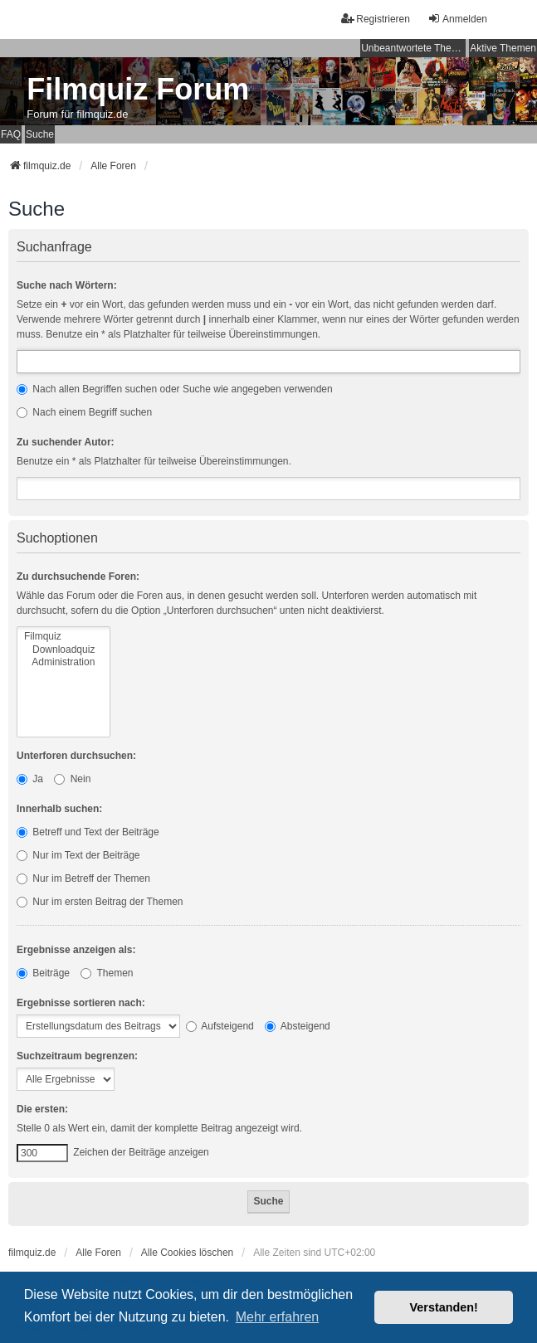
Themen (107, 973)
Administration (63, 662)
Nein (72, 779)
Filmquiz (63, 636)
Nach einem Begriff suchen (84, 412)
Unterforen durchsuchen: (76, 756)
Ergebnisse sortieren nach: (81, 1003)
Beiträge (43, 973)
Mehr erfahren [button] (278, 1317)
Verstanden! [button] (444, 1307)
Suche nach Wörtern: (67, 285)
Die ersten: (42, 1109)
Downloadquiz (63, 650)
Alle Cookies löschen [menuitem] (187, 1252)
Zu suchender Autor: (66, 442)
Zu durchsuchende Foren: (78, 576)
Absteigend (297, 1026)
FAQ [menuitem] (11, 134)
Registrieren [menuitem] (375, 18)
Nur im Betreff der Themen (83, 878)
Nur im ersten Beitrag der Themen (100, 901)
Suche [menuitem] (40, 134)
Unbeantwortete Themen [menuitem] (413, 48)
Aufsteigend (220, 1026)
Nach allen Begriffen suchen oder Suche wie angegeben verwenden (175, 389)
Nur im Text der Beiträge (78, 855)
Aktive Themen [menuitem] (503, 48)
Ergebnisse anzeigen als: (76, 950)
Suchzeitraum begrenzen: (77, 1056)
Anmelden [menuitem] (457, 18)
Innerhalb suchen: (59, 809)
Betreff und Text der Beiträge (88, 832)
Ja (30, 779)
